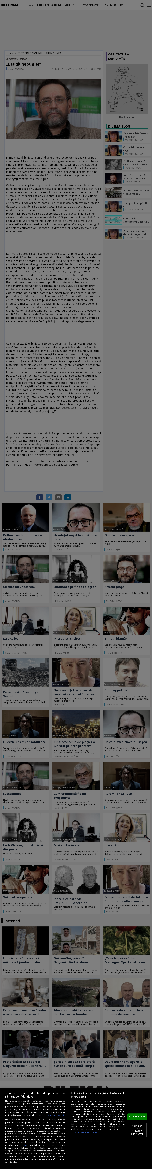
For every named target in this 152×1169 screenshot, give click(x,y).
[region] (76, 1128)
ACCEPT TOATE (137, 1116)
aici (26, 1145)
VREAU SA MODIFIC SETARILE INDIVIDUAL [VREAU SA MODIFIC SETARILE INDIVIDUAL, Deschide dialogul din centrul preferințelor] (137, 1130)
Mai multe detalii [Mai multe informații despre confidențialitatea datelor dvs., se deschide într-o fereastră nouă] (56, 1115)
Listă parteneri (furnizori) (83, 1132)
